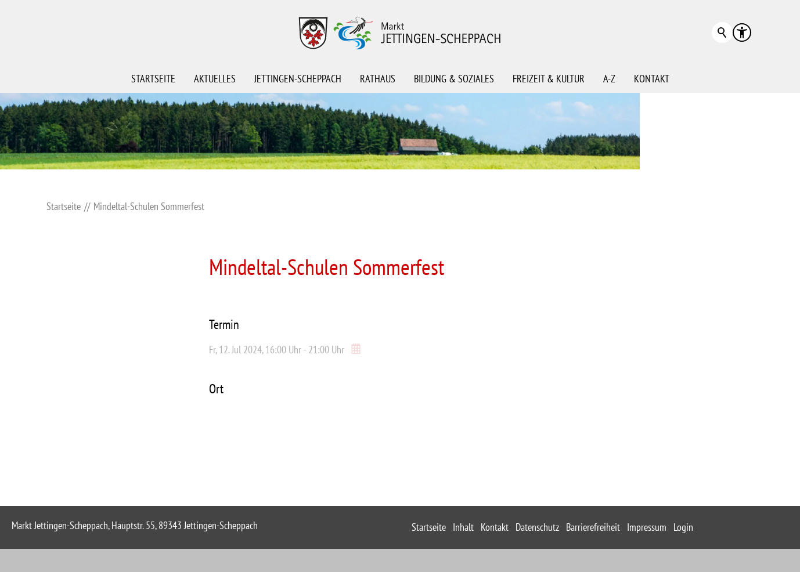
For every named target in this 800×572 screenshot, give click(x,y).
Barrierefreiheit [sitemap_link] (593, 527)
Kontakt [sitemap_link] (495, 527)
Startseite (153, 78)
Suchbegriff (722, 32)
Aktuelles (215, 78)
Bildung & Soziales (454, 78)
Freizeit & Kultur (549, 78)
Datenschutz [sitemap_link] (537, 527)
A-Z (609, 78)
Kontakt (651, 78)
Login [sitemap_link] (683, 527)
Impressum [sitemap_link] (646, 527)
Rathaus (377, 78)
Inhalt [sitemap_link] (463, 527)
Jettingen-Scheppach (297, 78)
